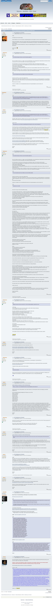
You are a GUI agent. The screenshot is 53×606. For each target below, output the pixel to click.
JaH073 (23, 594)
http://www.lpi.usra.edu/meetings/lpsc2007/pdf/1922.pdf (21, 465)
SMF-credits (22, 602)
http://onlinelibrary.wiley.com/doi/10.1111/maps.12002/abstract (22, 565)
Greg (4, 32)
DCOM (4, 556)
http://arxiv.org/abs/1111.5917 (20, 539)
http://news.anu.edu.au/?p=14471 (17, 496)
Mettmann (5, 52)
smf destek (28, 603)
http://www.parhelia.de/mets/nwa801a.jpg (18, 135)
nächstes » (50, 27)
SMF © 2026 (26, 602)
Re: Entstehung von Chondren (19, 32)
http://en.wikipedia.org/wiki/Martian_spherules (19, 464)
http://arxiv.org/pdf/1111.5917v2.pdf (20, 514)
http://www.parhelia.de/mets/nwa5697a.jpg (18, 141)
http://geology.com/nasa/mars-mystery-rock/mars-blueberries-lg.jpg (22, 482)
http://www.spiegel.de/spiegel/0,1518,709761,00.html (29, 119)
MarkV (4, 109)
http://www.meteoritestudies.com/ (17, 364)
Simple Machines (30, 602)
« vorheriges (47, 27)
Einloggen (3, 1)
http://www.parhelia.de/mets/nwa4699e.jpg (18, 140)
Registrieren (9, 1)
